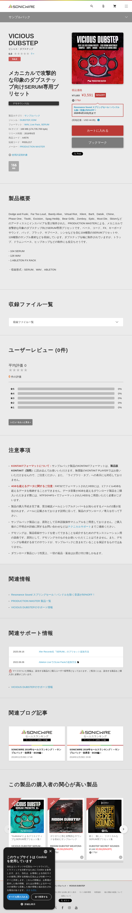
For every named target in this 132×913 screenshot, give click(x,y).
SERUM (45, 124)
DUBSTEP (25, 120)
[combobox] (45, 851)
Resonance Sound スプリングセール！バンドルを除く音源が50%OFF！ (53, 594)
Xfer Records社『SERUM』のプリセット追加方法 (64, 651)
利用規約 (97, 892)
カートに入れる (97, 130)
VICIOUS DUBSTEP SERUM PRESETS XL (33, 846)
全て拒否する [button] (41, 896)
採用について (66, 896)
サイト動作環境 (85, 892)
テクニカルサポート (79, 526)
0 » (32, 53)
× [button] (50, 851)
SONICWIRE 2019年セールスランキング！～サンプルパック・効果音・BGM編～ (36, 751)
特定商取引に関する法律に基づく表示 (62, 892)
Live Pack (35, 124)
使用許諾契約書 (18, 155)
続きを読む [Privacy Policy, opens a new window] (31, 890)
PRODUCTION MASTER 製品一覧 (31, 600)
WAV (26, 124)
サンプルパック (32, 115)
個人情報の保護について (113, 892)
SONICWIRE (22, 6)
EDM (33, 120)
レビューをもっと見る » (20, 422)
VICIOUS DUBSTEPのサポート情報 (32, 607)
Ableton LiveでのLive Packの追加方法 (57, 662)
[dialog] (29, 878)
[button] (123, 829)
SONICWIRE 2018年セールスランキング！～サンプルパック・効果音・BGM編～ (94, 751)
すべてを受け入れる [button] (18, 896)
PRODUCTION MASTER (32, 146)
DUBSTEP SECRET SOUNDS (104, 846)
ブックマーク (97, 142)
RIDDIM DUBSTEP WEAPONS (65, 846)
